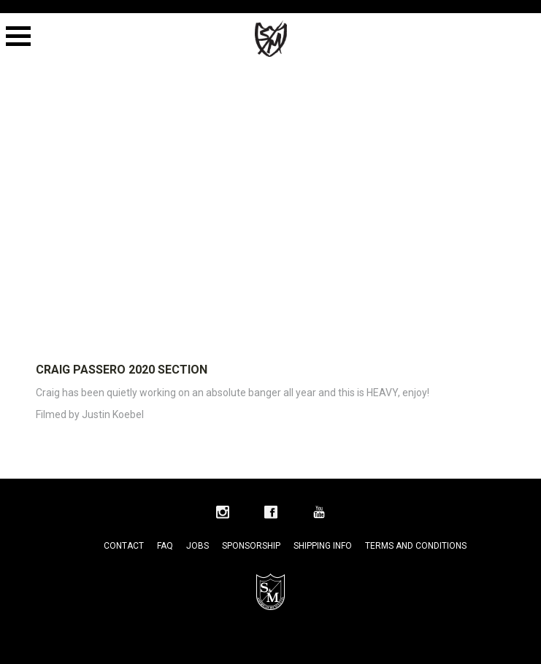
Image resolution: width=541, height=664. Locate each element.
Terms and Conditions (416, 546)
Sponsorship (251, 546)
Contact (124, 546)
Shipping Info (322, 546)
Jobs (197, 546)
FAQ (165, 546)
